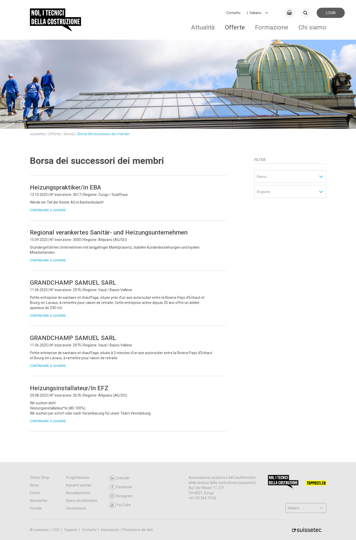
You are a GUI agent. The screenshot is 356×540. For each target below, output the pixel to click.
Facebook (120, 487)
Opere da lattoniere (81, 501)
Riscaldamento (78, 493)
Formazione (271, 27)
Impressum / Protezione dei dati (127, 530)
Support (71, 530)
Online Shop (39, 477)
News (34, 485)
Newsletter (39, 501)
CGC (57, 530)
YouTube (120, 505)
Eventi (35, 493)
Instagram (121, 496)
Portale (36, 508)
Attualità (203, 27)
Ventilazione (76, 508)
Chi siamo (312, 27)
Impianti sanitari (79, 485)
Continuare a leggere (48, 210)
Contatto (233, 13)
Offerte (235, 27)
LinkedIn (119, 478)
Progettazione (77, 477)
